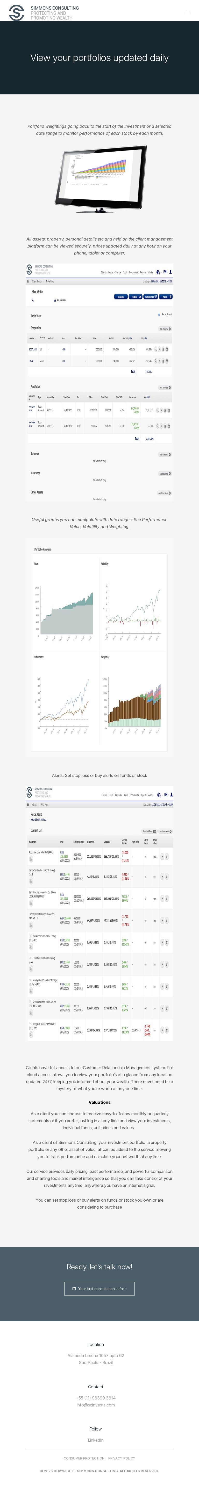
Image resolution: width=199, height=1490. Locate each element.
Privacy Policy (121, 1458)
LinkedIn (96, 1440)
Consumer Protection (84, 1458)
